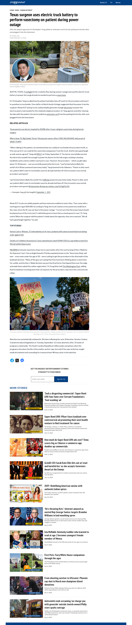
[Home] (17, 2)
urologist (28, 92)
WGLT (39, 154)
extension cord (53, 114)
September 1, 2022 (43, 192)
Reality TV (103, 2)
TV (111, 2)
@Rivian (46, 180)
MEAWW (14, 250)
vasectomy (61, 95)
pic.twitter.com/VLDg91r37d (57, 186)
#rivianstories (34, 186)
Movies (118, 2)
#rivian (42, 186)
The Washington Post (71, 266)
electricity (68, 107)
